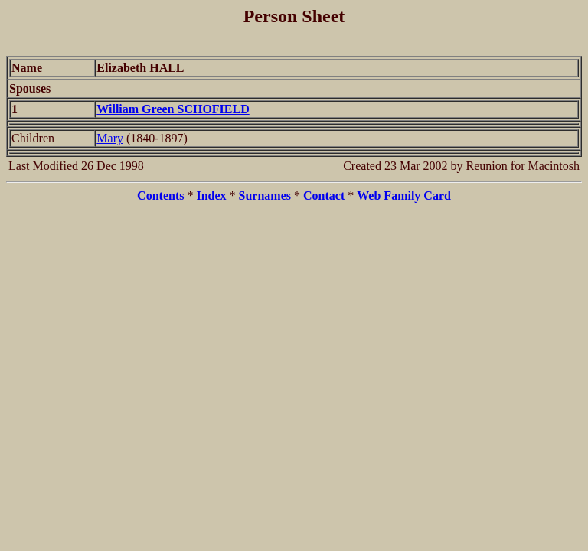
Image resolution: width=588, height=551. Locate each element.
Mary (109, 138)
